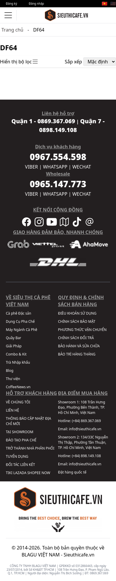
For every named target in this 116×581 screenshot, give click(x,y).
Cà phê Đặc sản (18, 313)
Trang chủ (12, 30)
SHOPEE (33, 472)
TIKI (9, 472)
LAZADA (19, 472)
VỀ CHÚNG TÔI (18, 402)
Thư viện (13, 378)
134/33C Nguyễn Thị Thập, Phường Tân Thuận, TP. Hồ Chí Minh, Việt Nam (83, 442)
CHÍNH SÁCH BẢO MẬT (76, 321)
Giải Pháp (14, 346)
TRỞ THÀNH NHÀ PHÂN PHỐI (30, 448)
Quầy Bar (13, 337)
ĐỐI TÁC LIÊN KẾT (20, 464)
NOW (46, 472)
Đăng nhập (36, 3)
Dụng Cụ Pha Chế (20, 321)
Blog (9, 370)
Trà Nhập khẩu (18, 362)
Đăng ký (11, 3)
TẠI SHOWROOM (19, 431)
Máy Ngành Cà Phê (21, 329)
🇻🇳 (105, 3)
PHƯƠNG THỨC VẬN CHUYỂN (82, 329)
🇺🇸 (113, 3)
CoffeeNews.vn (18, 386)
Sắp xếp (73, 61)
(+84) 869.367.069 (86, 420)
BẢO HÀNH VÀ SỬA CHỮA (79, 346)
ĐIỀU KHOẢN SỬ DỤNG (77, 313)
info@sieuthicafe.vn (85, 428)
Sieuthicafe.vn (79, 554)
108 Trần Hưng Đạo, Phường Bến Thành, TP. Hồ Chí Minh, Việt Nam (81, 407)
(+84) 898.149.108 (86, 455)
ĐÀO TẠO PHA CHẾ (21, 440)
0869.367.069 (99, 573)
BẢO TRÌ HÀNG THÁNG (76, 354)
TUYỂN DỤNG (17, 456)
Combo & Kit (16, 354)
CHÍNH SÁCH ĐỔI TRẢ (76, 337)
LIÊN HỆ (12, 410)
